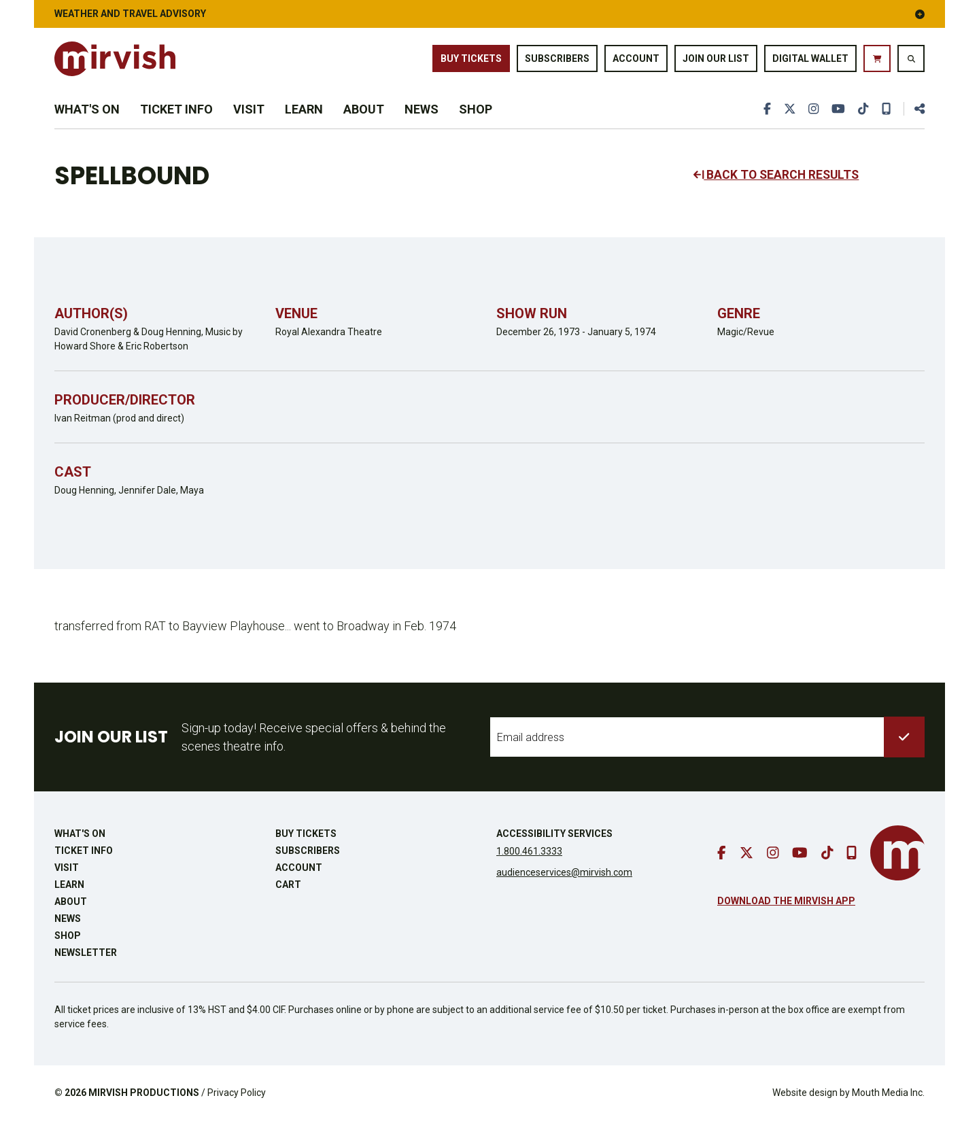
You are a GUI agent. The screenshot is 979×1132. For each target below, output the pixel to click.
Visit (248, 117)
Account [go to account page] (636, 60)
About (363, 117)
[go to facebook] (765, 117)
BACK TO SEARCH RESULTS (778, 186)
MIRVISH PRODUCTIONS (143, 1104)
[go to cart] (877, 61)
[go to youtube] (837, 117)
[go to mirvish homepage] (897, 864)
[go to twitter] (788, 117)
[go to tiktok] (862, 117)
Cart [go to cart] (288, 896)
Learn (304, 117)
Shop (475, 117)
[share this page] (914, 117)
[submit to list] (904, 748)
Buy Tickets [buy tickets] (471, 60)
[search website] (911, 61)
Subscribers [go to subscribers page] (557, 60)
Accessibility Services (554, 845)
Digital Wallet (810, 60)
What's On (87, 117)
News (422, 117)
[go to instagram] (812, 117)
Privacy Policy (236, 1104)
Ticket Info (176, 117)
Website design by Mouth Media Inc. (848, 1104)
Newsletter (85, 964)
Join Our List (716, 60)
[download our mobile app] (886, 117)
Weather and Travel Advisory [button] (489, 13)
